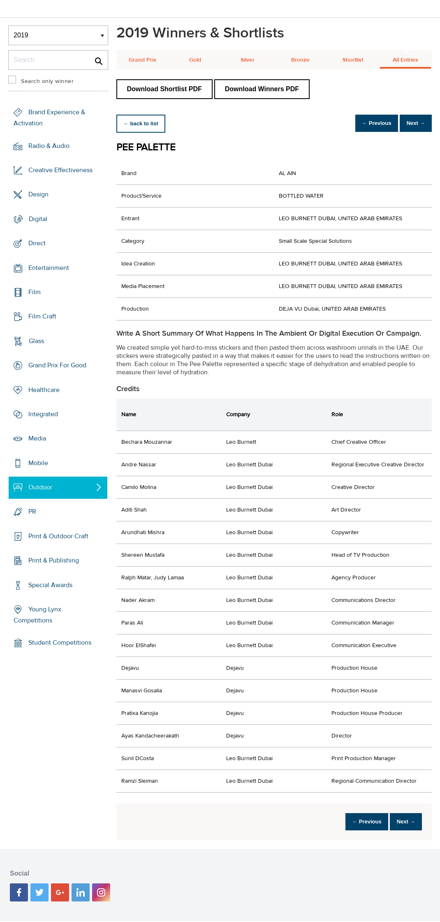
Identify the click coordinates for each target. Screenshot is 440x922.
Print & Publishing (53, 560)
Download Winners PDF (262, 88)
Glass (36, 341)
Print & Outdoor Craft (58, 536)
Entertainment (48, 267)
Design (38, 194)
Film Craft (42, 316)
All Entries (405, 60)
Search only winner (47, 81)
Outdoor (40, 487)
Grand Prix (142, 60)
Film (34, 292)
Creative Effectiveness (60, 170)
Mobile (38, 463)
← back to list (143, 123)
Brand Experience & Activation (49, 117)
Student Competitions (59, 642)
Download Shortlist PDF (164, 88)
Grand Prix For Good (57, 365)
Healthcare (44, 389)
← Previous (367, 123)
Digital (38, 219)
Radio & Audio (48, 145)
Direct (37, 243)
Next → (412, 123)
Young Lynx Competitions (37, 615)
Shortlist (353, 60)
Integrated (43, 414)
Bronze (300, 60)
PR (32, 511)
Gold (195, 60)
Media (37, 438)
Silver (248, 60)
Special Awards (50, 585)
